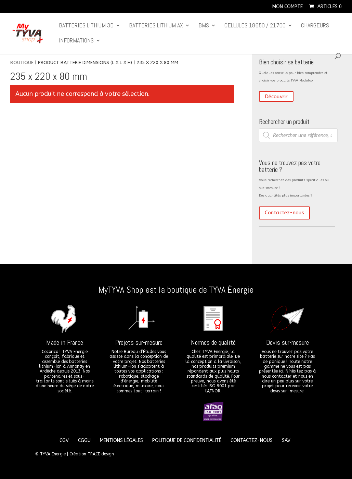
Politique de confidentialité (186, 440)
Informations (76, 41)
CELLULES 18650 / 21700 (255, 26)
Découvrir (276, 96)
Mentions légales (121, 440)
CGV (64, 440)
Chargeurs (315, 26)
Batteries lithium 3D (86, 26)
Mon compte (287, 7)
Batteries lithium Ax (156, 26)
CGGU (84, 440)
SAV (286, 440)
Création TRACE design (91, 454)
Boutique (22, 62)
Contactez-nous (284, 213)
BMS (203, 26)
